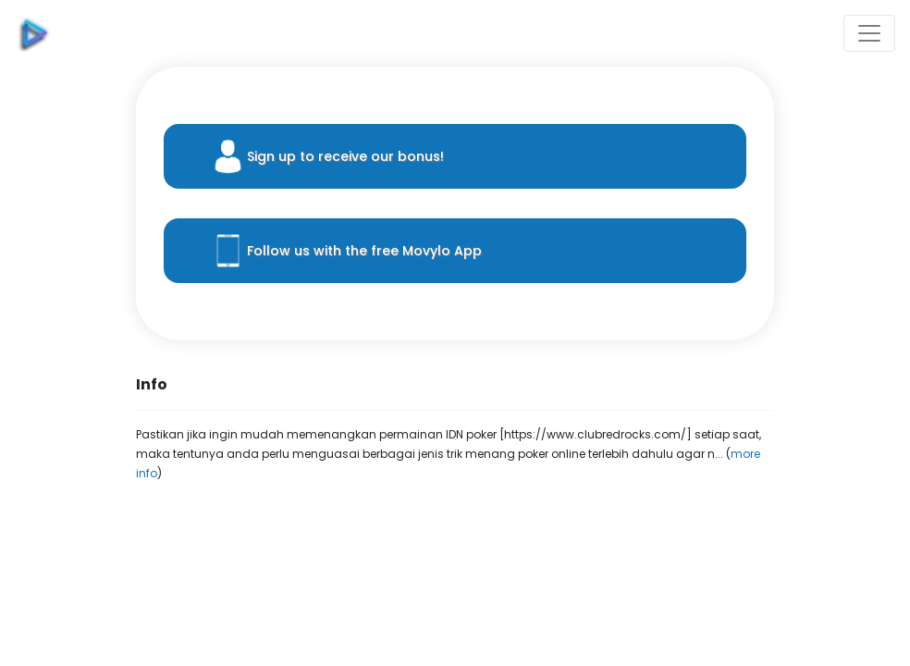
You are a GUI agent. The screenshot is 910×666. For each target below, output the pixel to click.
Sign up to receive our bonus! (345, 156)
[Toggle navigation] (869, 33)
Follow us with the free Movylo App (364, 250)
